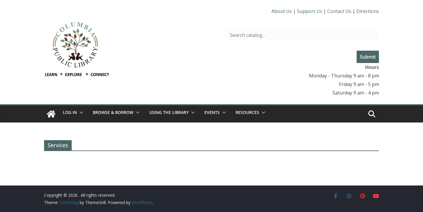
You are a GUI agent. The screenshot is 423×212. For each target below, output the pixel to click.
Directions (367, 11)
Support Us (309, 11)
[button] (80, 112)
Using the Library (169, 112)
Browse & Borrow (113, 112)
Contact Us (339, 11)
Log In (70, 112)
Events (212, 112)
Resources (247, 112)
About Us (281, 11)
